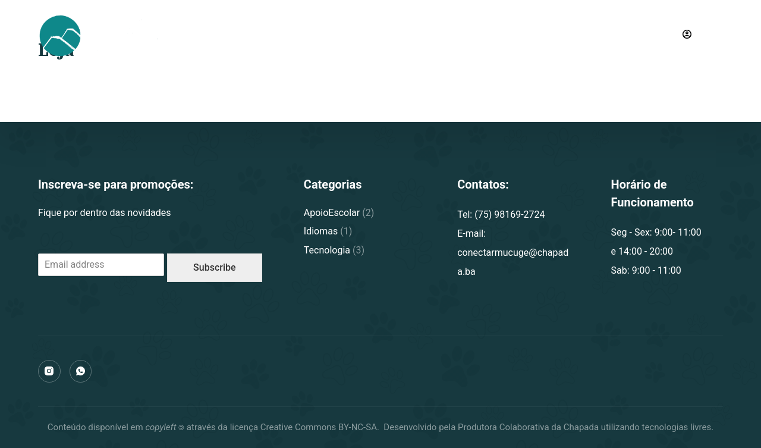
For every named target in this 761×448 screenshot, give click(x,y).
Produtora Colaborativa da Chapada (527, 427)
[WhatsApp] (81, 371)
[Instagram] (49, 371)
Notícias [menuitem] (436, 35)
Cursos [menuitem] (370, 35)
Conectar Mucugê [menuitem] (281, 35)
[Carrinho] (717, 35)
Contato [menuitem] (500, 35)
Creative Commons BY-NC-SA (318, 427)
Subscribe (214, 267)
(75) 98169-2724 (628, 35)
